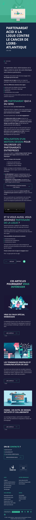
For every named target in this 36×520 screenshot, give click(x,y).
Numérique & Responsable (24, 482)
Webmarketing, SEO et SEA (9, 503)
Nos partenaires (7, 487)
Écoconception (22, 483)
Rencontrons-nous (12, 457)
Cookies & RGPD (22, 499)
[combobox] (32, 3)
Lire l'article (10, 333)
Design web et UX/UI (8, 501)
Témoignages (7, 489)
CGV (20, 500)
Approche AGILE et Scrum (9, 483)
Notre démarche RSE (23, 480)
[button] (28, 3)
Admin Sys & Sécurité (8, 504)
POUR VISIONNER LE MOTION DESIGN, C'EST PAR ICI (16, 186)
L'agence (6, 480)
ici (18, 253)
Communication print (8, 497)
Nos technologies (7, 485)
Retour (12, 261)
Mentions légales (22, 497)
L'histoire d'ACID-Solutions (9, 482)
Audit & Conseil (7, 499)
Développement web (8, 495)
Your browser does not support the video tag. (14, 207)
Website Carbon (15, 511)
